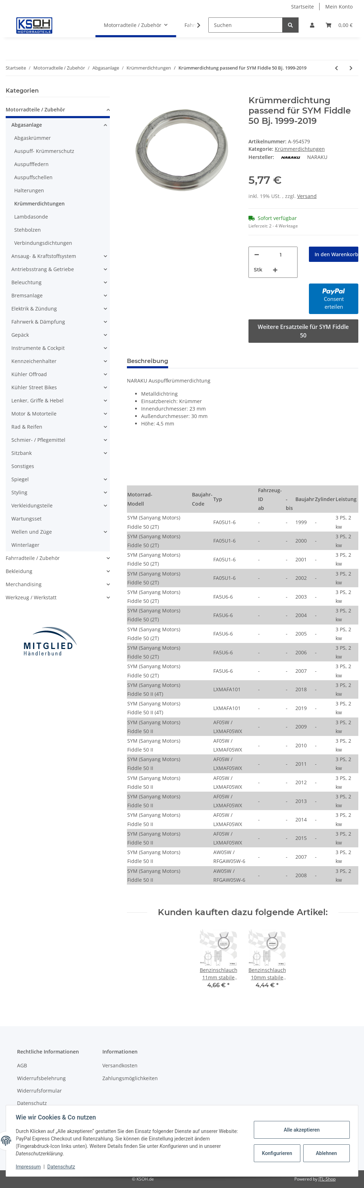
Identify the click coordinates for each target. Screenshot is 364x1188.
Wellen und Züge (31, 531)
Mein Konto (339, 6)
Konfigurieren (276, 1153)
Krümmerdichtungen (300, 148)
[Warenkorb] (339, 25)
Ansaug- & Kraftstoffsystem (43, 256)
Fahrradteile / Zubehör (33, 558)
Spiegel (20, 479)
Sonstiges (22, 466)
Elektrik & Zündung (34, 308)
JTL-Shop (327, 1179)
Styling (19, 492)
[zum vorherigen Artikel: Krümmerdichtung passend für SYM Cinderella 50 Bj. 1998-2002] (336, 68)
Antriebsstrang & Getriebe (42, 269)
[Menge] (281, 254)
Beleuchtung (26, 282)
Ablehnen (324, 1153)
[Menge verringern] (256, 254)
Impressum (29, 1167)
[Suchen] (245, 25)
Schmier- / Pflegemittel (38, 439)
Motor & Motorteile (34, 413)
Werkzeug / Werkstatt (31, 597)
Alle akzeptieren (300, 1130)
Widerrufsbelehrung (41, 1078)
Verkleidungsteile (32, 505)
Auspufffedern (31, 164)
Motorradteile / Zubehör (35, 109)
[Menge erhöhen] (275, 269)
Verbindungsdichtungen (43, 243)
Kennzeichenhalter (34, 361)
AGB (22, 1065)
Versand (307, 196)
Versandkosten (120, 1065)
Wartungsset (26, 518)
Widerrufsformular (39, 1090)
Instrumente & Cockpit (38, 348)
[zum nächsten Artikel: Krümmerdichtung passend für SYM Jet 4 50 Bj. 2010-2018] (351, 68)
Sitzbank (21, 453)
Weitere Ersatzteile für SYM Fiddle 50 (303, 331)
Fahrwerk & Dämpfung (38, 321)
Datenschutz (32, 1103)
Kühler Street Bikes (34, 387)
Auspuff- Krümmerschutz (44, 151)
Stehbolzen (27, 229)
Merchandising (24, 584)
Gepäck (20, 334)
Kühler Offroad (29, 374)
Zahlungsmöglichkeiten (130, 1078)
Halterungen (29, 190)
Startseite (302, 6)
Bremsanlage (27, 295)
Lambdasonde (31, 216)
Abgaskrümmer (32, 137)
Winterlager (25, 544)
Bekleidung (19, 571)
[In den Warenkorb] (132, 91)
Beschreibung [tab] (147, 361)
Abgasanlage (26, 124)
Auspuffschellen (33, 177)
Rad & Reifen (26, 426)
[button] (312, 25)
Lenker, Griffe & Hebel (37, 400)
